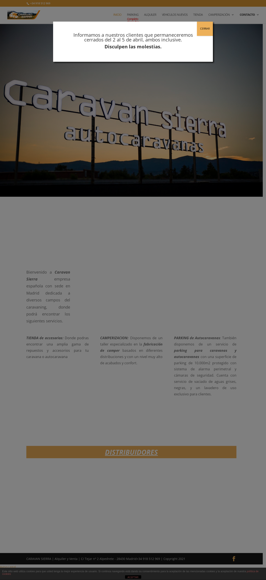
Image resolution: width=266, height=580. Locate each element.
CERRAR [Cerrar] (205, 28)
